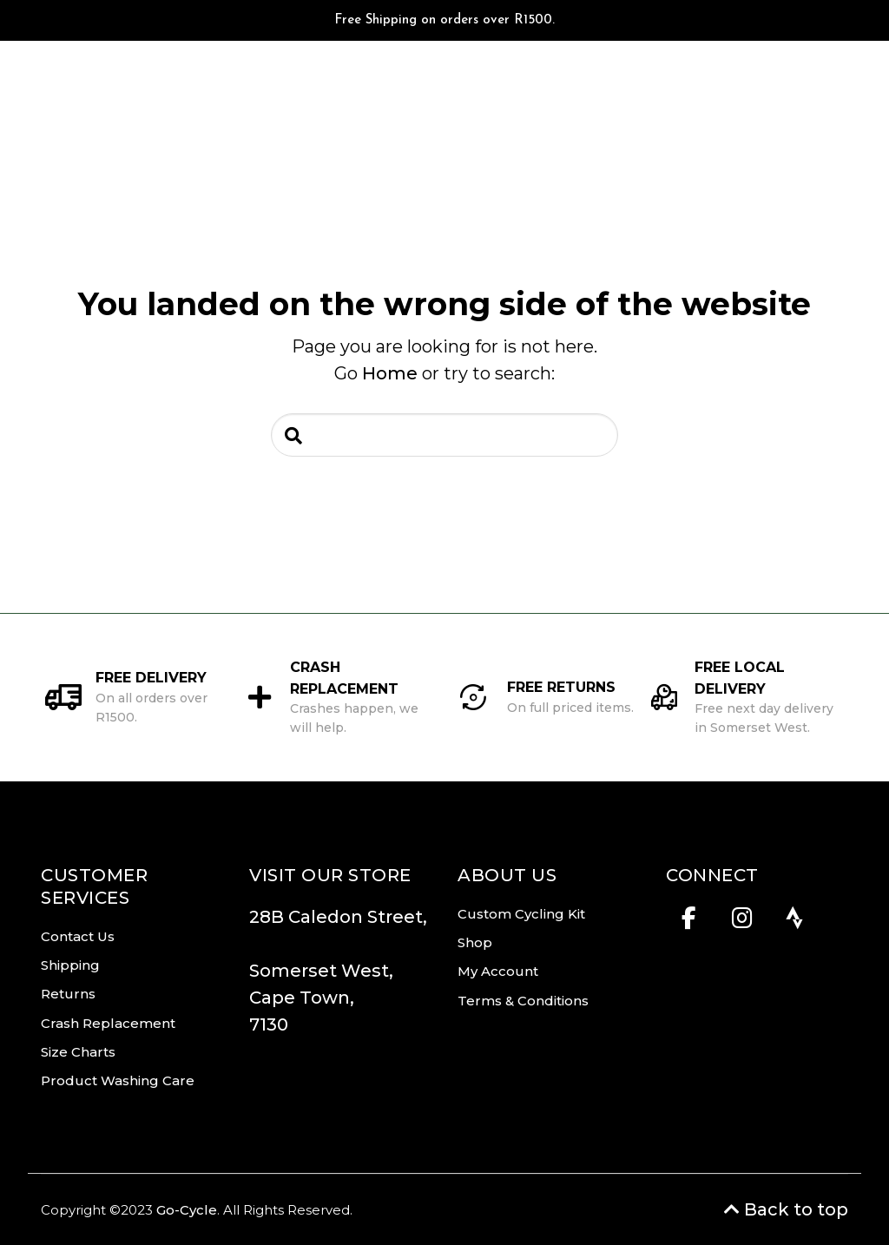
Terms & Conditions (523, 1000)
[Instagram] (742, 923)
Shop (475, 942)
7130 (268, 1024)
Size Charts (78, 1052)
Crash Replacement (108, 1023)
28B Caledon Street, (338, 930)
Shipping (70, 965)
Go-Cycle (186, 1210)
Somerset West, (321, 970)
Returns (68, 993)
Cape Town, (301, 997)
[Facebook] (689, 923)
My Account (498, 971)
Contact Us (78, 936)
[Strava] (795, 923)
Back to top (786, 1209)
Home (390, 373)
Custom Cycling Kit (521, 914)
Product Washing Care (117, 1080)
